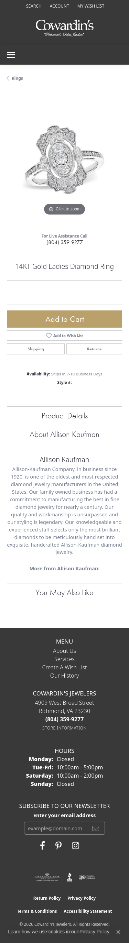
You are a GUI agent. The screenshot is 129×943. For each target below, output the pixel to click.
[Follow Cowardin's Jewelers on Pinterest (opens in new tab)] (58, 846)
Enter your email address (64, 815)
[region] (64, 159)
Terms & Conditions (37, 911)
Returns (94, 349)
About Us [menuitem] (64, 651)
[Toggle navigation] (11, 55)
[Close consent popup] (118, 932)
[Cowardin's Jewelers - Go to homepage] (65, 28)
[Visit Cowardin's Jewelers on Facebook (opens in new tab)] (42, 846)
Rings (17, 78)
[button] (33, 6)
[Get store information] (64, 728)
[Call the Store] (64, 719)
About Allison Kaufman (64, 434)
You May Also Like (64, 592)
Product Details (65, 415)
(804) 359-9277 (64, 242)
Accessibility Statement (88, 911)
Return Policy (47, 898)
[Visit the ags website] (47, 877)
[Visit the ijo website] (87, 877)
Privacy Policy (81, 898)
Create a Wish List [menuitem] (64, 667)
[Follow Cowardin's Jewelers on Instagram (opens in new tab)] (75, 846)
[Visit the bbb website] (70, 877)
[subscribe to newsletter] (96, 828)
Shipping (36, 349)
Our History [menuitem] (64, 675)
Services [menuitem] (64, 659)
